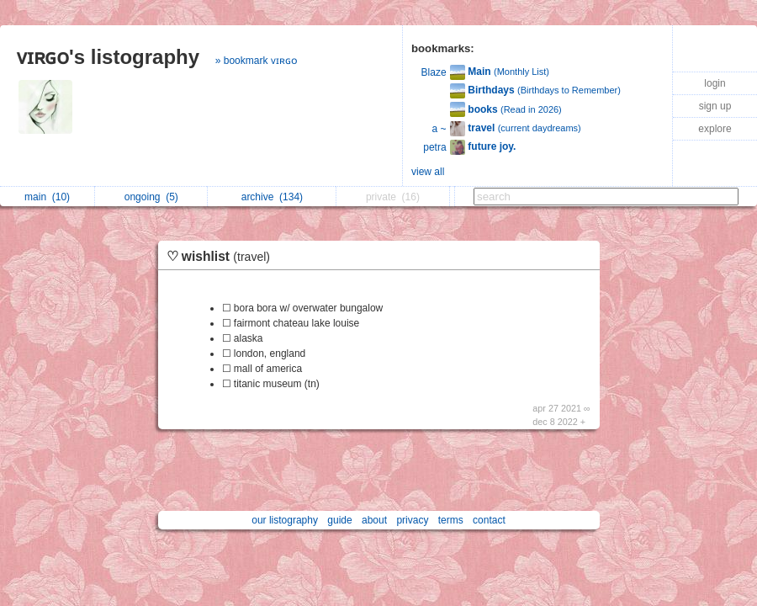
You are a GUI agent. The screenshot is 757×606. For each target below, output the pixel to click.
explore (714, 129)
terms (450, 520)
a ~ (439, 129)
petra (434, 147)
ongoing (151, 197)
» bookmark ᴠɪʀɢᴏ (256, 60)
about (374, 520)
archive (272, 197)
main (47, 197)
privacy (412, 520)
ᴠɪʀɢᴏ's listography (108, 56)
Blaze (434, 72)
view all (427, 172)
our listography (284, 520)
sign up (715, 106)
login (714, 83)
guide (339, 520)
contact (489, 520)
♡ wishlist (223, 256)
